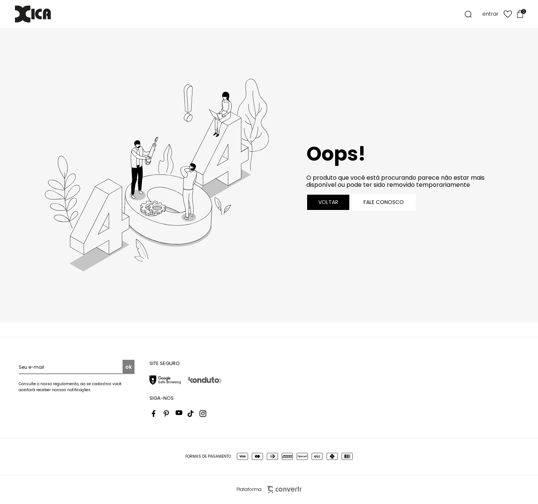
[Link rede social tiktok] (191, 413)
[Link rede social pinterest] (167, 413)
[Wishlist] (507, 14)
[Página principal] (44, 14)
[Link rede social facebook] (155, 413)
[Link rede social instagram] (202, 413)
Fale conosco (384, 202)
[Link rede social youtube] (179, 413)
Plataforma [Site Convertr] (269, 489)
